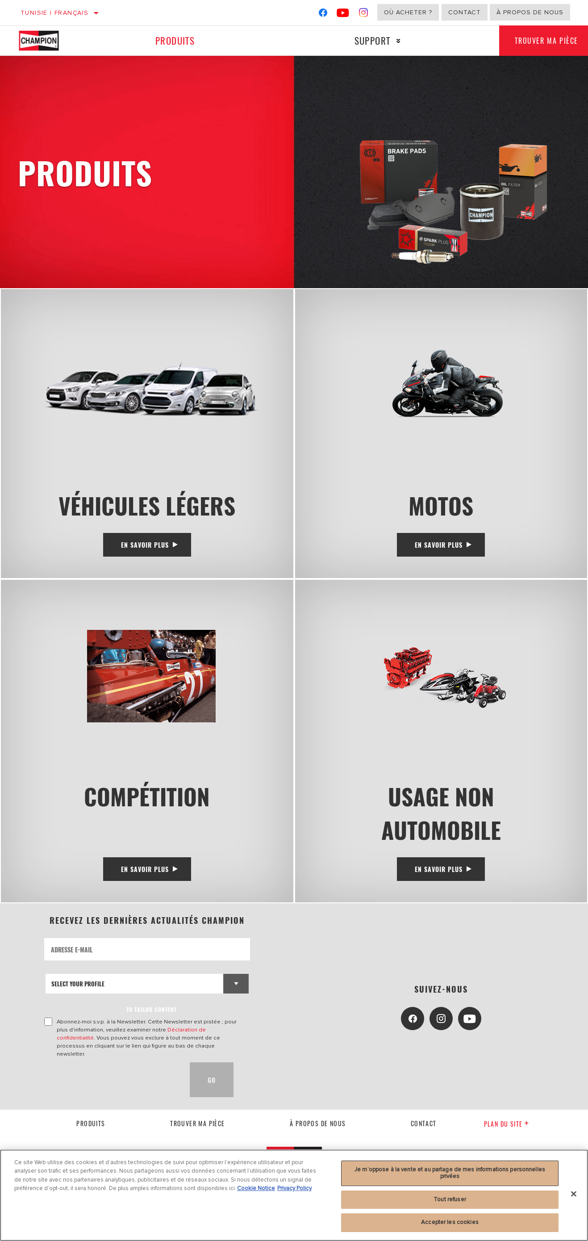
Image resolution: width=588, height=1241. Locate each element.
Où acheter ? (408, 12)
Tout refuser (450, 1199)
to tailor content (151, 1015)
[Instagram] (363, 14)
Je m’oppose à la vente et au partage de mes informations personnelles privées (449, 1173)
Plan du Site (506, 1129)
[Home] (46, 40)
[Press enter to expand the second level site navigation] (396, 41)
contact (424, 1128)
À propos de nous (529, 12)
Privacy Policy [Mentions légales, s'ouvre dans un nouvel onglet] (294, 1188)
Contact (464, 12)
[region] (294, 1195)
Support (370, 40)
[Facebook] (323, 14)
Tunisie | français (54, 13)
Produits (174, 40)
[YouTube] (343, 14)
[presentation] (112, 1085)
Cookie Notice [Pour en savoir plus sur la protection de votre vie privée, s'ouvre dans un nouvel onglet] (256, 1188)
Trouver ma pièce (197, 1128)
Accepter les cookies (450, 1222)
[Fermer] (574, 1194)
